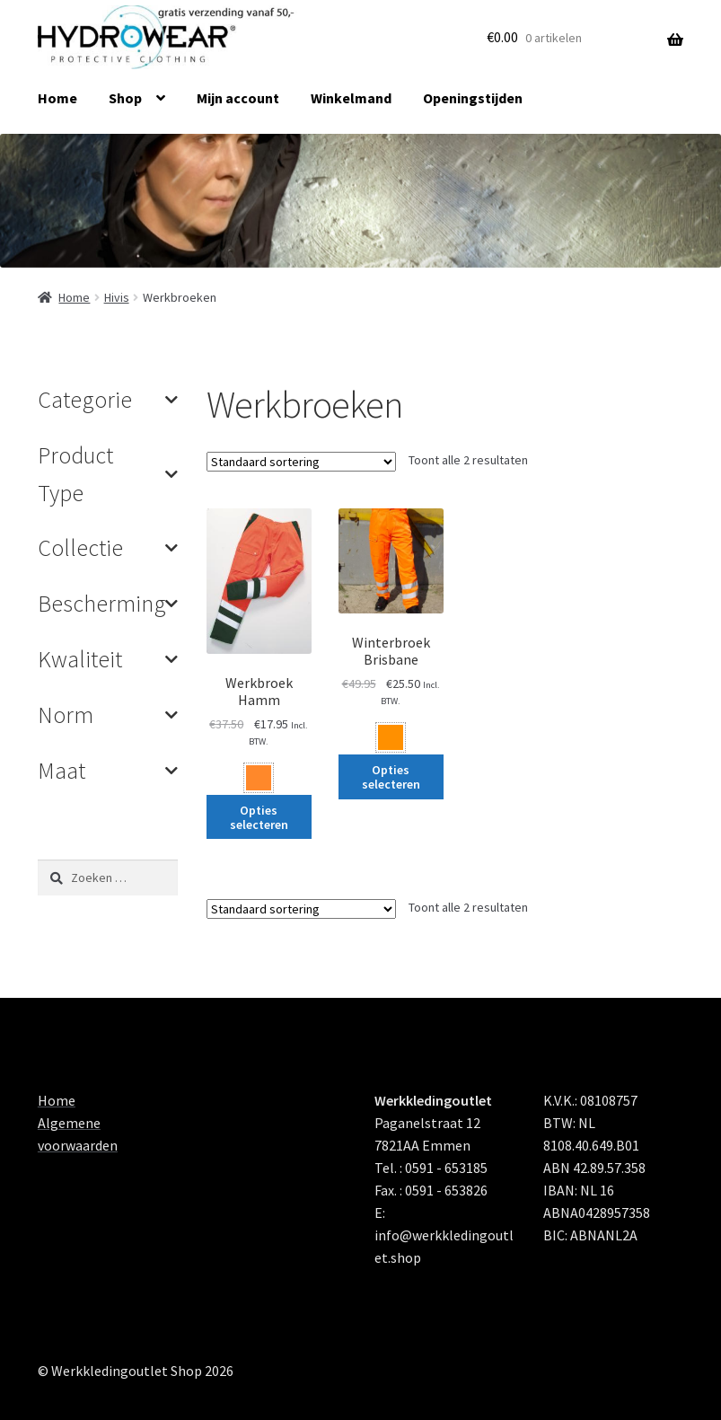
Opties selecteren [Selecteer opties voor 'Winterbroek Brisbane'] (391, 777)
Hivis (116, 297)
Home (57, 98)
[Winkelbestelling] (301, 462)
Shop (125, 98)
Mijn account (238, 98)
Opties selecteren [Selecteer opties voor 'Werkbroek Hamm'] (259, 817)
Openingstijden (473, 98)
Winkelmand (351, 98)
